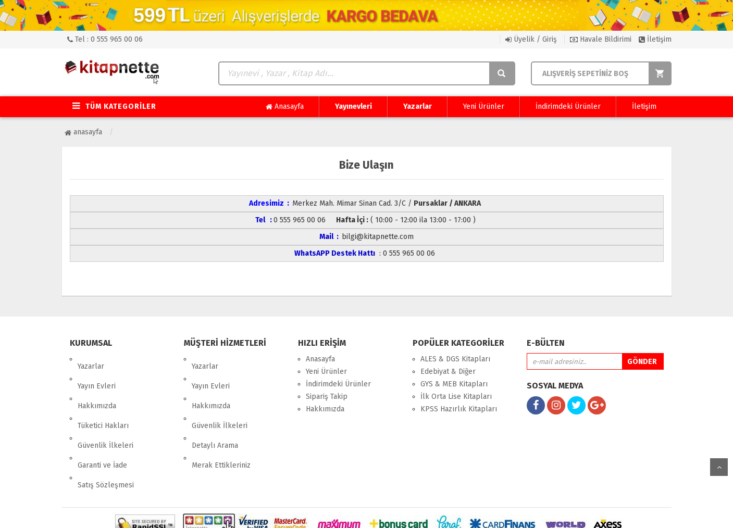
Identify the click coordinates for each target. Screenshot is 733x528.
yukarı (719, 467)
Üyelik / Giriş (531, 39)
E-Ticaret (355, 512)
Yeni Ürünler (483, 106)
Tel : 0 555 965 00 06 (105, 39)
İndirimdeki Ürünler (568, 106)
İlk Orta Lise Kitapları (456, 396)
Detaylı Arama (215, 409)
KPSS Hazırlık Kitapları (458, 409)
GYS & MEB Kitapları (454, 384)
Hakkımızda (97, 384)
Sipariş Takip (326, 396)
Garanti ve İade (102, 421)
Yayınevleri (353, 106)
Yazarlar (417, 106)
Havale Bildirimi (600, 39)
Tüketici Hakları (103, 396)
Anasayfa (285, 107)
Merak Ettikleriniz (221, 421)
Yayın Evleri (97, 371)
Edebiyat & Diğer (448, 371)
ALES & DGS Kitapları (455, 359)
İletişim (655, 39)
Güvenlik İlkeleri (105, 409)
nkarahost (321, 512)
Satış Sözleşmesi (106, 434)
